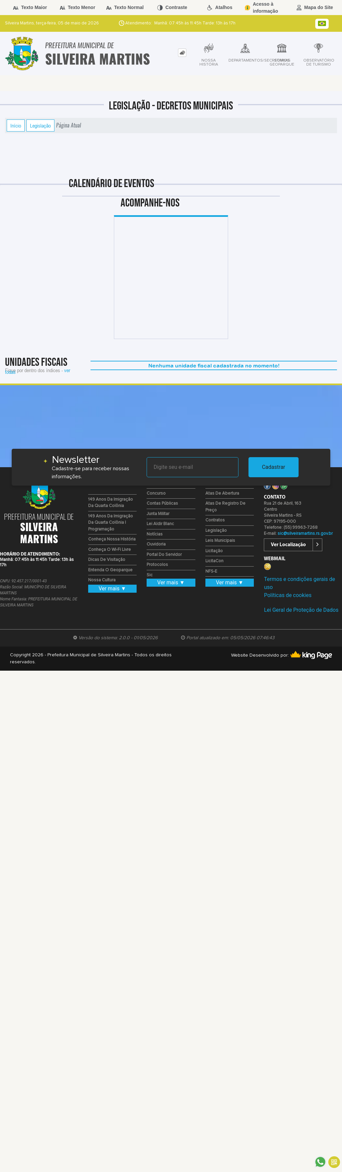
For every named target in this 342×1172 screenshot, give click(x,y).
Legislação (40, 125)
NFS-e (211, 571)
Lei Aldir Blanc (160, 524)
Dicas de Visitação (106, 560)
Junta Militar (158, 514)
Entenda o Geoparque (110, 570)
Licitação (214, 551)
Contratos (215, 520)
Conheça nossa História (112, 539)
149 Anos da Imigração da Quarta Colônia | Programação (110, 522)
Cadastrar (273, 467)
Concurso (156, 493)
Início (15, 125)
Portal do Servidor (164, 555)
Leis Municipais (220, 540)
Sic (150, 575)
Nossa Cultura (102, 580)
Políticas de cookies (287, 595)
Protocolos (157, 565)
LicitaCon (214, 561)
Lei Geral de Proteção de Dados (301, 610)
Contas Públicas (162, 503)
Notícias (155, 534)
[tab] (182, 53)
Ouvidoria (156, 544)
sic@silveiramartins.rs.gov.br (305, 533)
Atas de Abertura (222, 493)
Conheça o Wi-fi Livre (109, 550)
